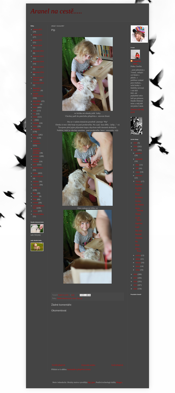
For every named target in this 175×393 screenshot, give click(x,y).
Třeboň (138, 214)
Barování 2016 (38, 72)
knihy (35, 126)
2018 (135, 146)
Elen (78, 298)
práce (35, 165)
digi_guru (91, 382)
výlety (35, 211)
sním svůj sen (38, 176)
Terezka (36, 196)
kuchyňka (36, 129)
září (137, 168)
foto (34, 114)
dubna (138, 259)
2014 (135, 281)
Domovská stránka (88, 365)
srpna (138, 172)
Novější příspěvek (58, 365)
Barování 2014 (38, 61)
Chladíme (138, 238)
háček (35, 117)
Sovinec (138, 201)
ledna (138, 270)
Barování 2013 (38, 56)
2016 (135, 274)
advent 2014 (37, 35)
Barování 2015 (38, 67)
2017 (135, 150)
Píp (136, 241)
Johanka (36, 123)
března (138, 263)
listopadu (139, 159)
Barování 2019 (38, 83)
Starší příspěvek (117, 365)
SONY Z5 (36, 188)
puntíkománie (38, 168)
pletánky (36, 156)
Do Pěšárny (139, 205)
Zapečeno (138, 223)
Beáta (137, 194)
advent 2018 (37, 45)
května (138, 255)
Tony (35, 199)
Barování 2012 (38, 51)
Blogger (119, 382)
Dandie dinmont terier (64, 298)
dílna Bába (37, 101)
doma (74, 298)
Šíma (35, 193)
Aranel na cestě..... (56, 11)
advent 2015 (37, 40)
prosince (139, 153)
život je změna (38, 214)
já (81, 298)
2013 (135, 285)
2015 (135, 278)
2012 (135, 289)
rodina (35, 173)
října (137, 165)
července (139, 175)
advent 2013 (37, 29)
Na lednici (139, 198)
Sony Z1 (36, 185)
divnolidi (36, 104)
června (138, 181)
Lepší (137, 227)
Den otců (138, 231)
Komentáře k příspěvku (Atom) (78, 369)
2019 (135, 143)
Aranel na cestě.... (137, 62)
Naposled (138, 184)
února (138, 266)
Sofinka (36, 181)
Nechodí (138, 234)
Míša (35, 138)
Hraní (137, 245)
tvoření (35, 203)
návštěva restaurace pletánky (36, 151)
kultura (35, 135)
